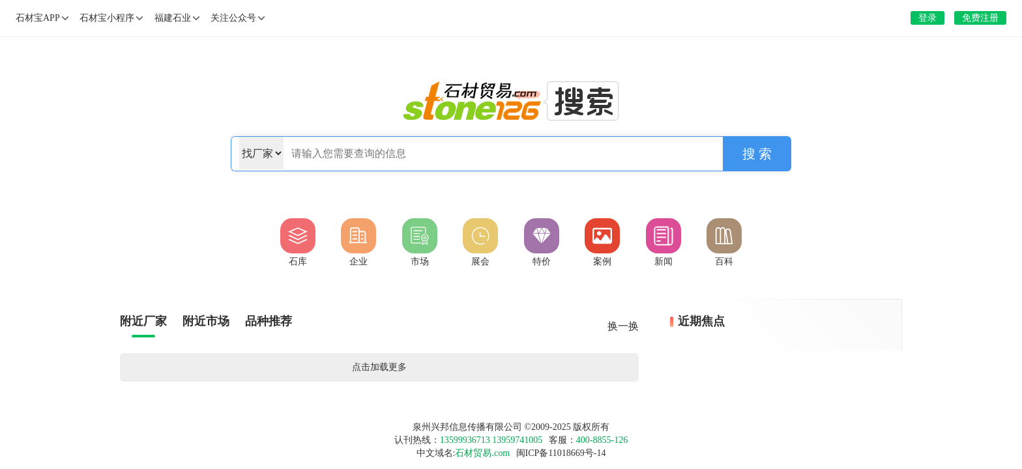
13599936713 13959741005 (491, 440)
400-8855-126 (602, 440)
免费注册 (980, 18)
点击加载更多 (379, 367)
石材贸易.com (482, 453)
